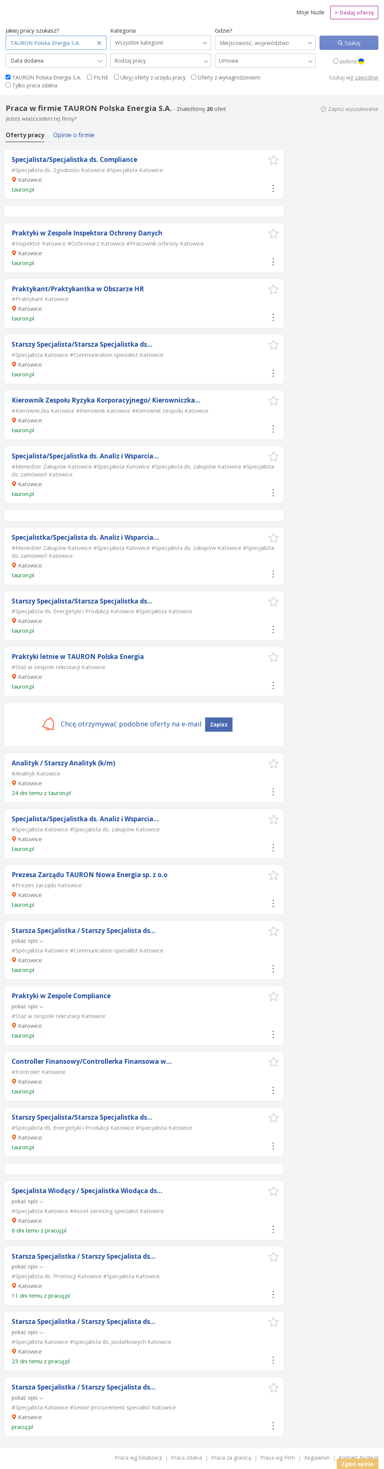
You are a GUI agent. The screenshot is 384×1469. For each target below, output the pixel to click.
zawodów (366, 77)
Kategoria (123, 30)
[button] (273, 159)
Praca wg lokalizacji (138, 1457)
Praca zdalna (186, 1457)
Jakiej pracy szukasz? (32, 30)
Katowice (30, 179)
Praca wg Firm (277, 1457)
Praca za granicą (231, 1457)
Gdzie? (223, 30)
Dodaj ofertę (354, 12)
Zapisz (219, 724)
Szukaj (351, 42)
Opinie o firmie (73, 135)
